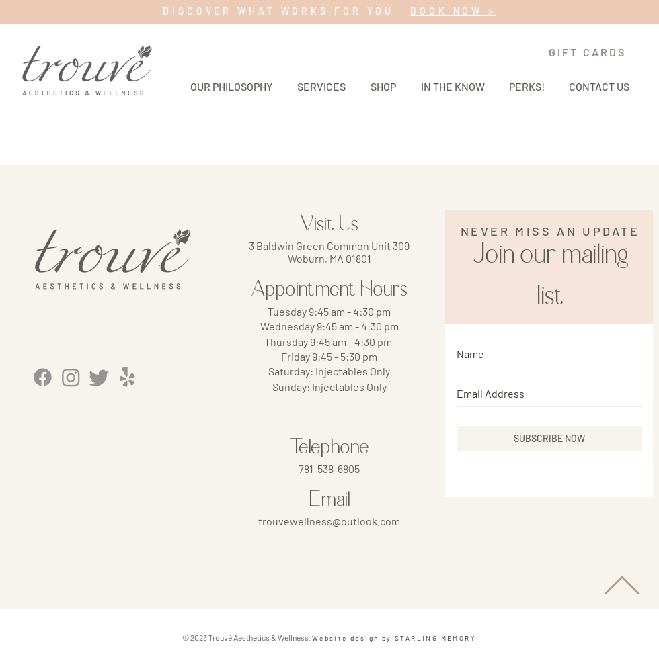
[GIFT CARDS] (587, 52)
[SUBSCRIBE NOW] (549, 438)
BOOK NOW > (453, 11)
